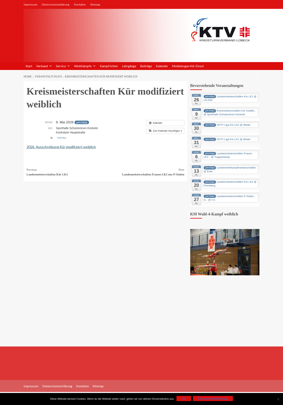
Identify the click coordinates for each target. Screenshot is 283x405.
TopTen (61, 138)
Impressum (30, 4)
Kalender (162, 66)
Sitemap (95, 4)
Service (63, 66)
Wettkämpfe (85, 66)
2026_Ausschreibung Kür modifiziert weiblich (61, 147)
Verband (44, 66)
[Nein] (278, 399)
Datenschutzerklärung (55, 4)
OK (183, 398)
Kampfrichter (109, 66)
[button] (165, 131)
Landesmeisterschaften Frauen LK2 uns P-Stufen (144, 171)
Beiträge (146, 66)
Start (29, 66)
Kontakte (80, 4)
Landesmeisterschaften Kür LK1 (66, 171)
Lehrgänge (129, 66)
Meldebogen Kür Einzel (188, 66)
